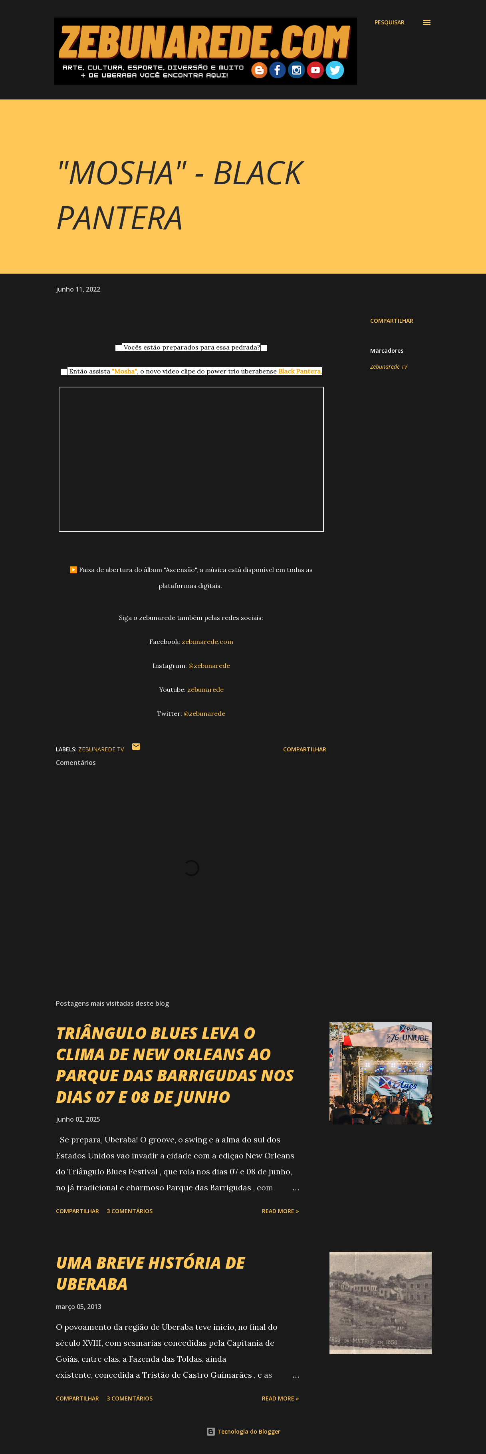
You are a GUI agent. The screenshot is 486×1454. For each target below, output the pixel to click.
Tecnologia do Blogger (243, 1431)
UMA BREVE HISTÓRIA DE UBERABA (150, 1273)
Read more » (280, 1211)
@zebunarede (209, 665)
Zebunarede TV (388, 366)
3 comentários (130, 1211)
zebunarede (205, 689)
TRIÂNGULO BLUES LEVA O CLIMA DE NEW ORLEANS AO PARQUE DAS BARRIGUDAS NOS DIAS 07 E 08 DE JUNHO (175, 1065)
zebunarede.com (207, 642)
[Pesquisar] (390, 22)
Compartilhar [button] (391, 320)
